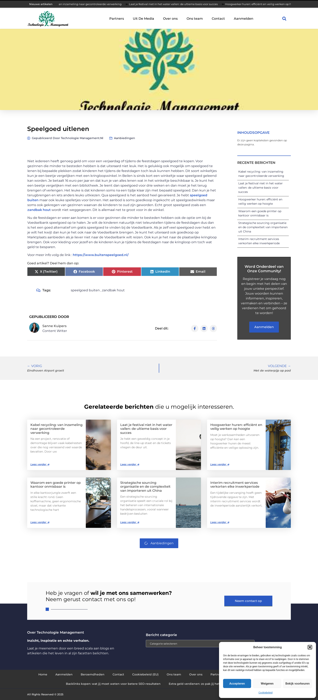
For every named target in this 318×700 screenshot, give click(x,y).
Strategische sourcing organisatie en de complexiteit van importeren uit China (263, 227)
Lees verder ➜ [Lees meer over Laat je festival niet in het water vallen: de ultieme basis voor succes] (129, 464)
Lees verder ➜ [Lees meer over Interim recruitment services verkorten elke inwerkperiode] (219, 522)
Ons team (195, 19)
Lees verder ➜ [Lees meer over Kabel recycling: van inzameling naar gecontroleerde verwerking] (39, 464)
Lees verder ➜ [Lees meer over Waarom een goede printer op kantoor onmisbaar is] (39, 522)
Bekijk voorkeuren (297, 683)
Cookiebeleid (266, 692)
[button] (310, 647)
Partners (116, 19)
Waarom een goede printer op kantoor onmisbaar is (55, 484)
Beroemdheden (92, 674)
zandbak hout (39, 210)
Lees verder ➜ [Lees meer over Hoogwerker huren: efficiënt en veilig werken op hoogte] (219, 464)
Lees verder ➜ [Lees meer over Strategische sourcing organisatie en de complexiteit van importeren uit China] (129, 522)
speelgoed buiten (85, 290)
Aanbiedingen (124, 138)
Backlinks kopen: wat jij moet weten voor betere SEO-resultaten (113, 684)
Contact (218, 19)
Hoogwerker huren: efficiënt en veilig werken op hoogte (273, 4)
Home (42, 674)
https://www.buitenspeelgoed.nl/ (101, 255)
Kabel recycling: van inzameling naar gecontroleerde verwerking (89, 4)
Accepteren (237, 683)
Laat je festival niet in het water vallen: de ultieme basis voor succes (184, 4)
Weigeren (267, 683)
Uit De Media (143, 19)
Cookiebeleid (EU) (145, 674)
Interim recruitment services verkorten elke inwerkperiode (234, 484)
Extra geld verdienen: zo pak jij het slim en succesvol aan (210, 684)
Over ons (170, 19)
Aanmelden (243, 19)
